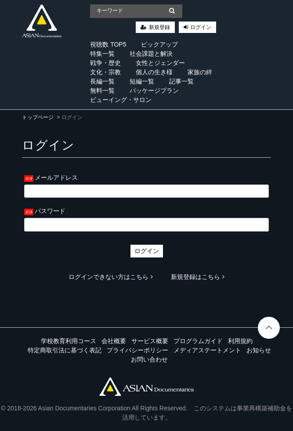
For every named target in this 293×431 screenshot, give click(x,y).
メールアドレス (56, 177)
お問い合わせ (149, 359)
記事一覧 (181, 81)
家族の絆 (200, 72)
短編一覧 (142, 81)
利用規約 (240, 340)
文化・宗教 (105, 72)
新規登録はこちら (197, 276)
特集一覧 (102, 53)
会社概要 (113, 340)
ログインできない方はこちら (111, 276)
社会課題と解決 (151, 53)
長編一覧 (102, 81)
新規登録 (159, 27)
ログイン (200, 27)
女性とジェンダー (160, 62)
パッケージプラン (154, 90)
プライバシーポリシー (137, 350)
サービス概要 (149, 340)
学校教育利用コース (68, 340)
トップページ (38, 117)
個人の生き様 (154, 72)
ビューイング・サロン (121, 99)
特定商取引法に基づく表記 (64, 350)
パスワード (50, 210)
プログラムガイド (198, 340)
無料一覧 (102, 90)
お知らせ (258, 350)
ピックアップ (159, 44)
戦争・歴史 (105, 62)
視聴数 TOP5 (108, 44)
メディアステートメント (207, 350)
